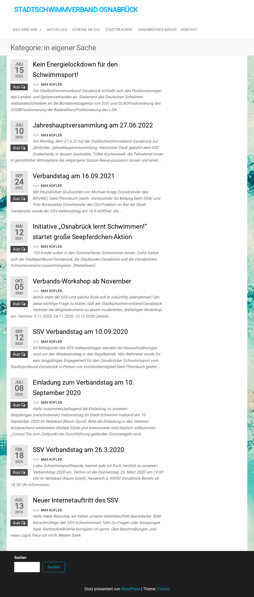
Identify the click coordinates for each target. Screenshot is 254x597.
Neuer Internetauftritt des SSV (76, 500)
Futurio (163, 589)
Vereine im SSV (86, 29)
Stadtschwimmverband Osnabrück (76, 10)
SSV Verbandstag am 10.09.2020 (80, 331)
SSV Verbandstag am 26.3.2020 (78, 449)
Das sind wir (25, 29)
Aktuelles (57, 29)
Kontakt (189, 29)
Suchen (20, 557)
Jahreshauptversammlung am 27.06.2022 (93, 125)
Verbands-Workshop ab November (82, 281)
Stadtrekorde (119, 29)
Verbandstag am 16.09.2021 (74, 176)
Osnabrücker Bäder (157, 29)
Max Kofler (51, 84)
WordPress (130, 589)
